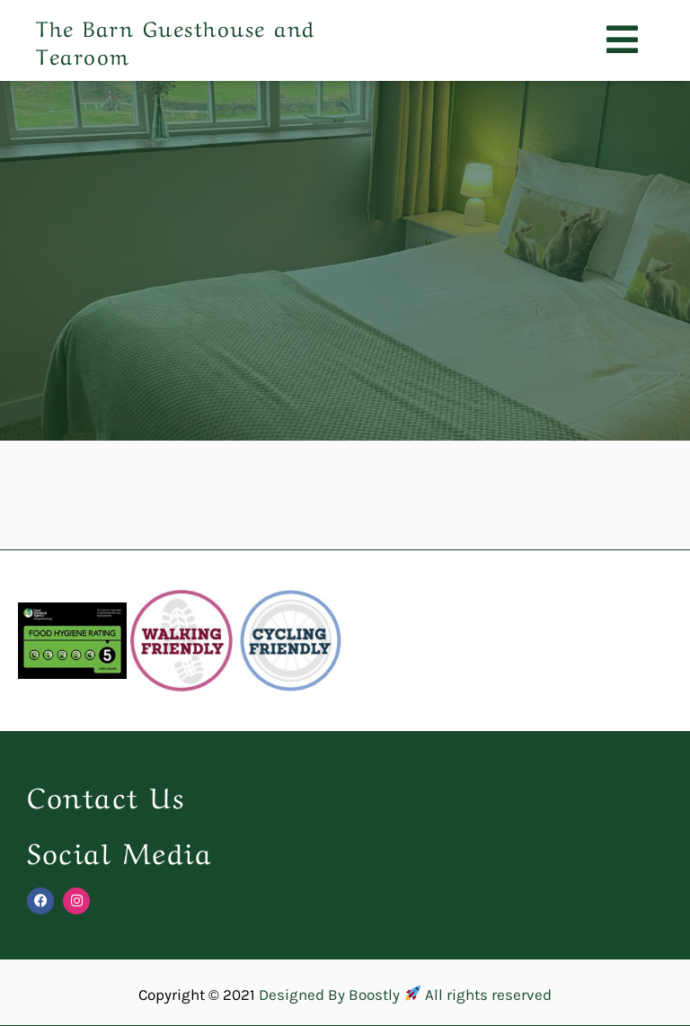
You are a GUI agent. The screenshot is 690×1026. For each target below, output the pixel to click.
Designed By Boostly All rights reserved (405, 995)
